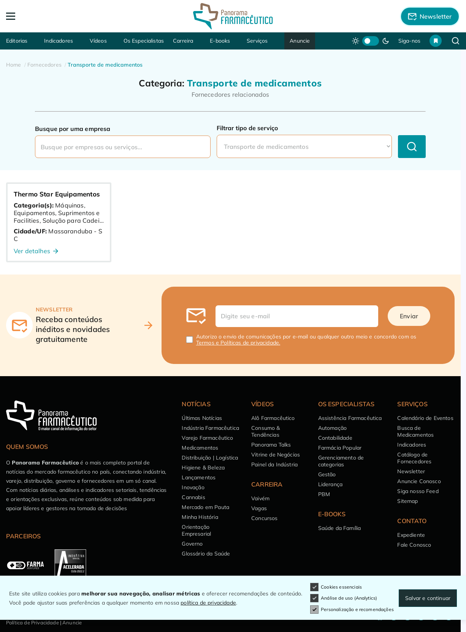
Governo (192, 543)
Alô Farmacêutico (273, 418)
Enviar (409, 316)
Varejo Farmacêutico (207, 437)
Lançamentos (199, 477)
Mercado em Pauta (205, 507)
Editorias (16, 40)
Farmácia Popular (340, 447)
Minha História (200, 517)
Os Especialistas (144, 40)
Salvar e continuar (427, 598)
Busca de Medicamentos (415, 431)
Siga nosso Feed (417, 491)
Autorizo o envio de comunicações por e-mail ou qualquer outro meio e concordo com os (306, 340)
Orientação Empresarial (196, 530)
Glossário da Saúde (206, 553)
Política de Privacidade (32, 622)
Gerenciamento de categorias (341, 461)
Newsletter (411, 471)
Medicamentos (200, 447)
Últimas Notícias (202, 418)
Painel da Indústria (274, 464)
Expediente (411, 534)
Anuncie (300, 40)
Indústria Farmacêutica (210, 428)
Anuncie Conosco (419, 481)
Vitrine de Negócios (275, 454)
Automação (332, 428)
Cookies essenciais (336, 587)
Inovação (193, 487)
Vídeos (98, 40)
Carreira (183, 40)
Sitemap (407, 501)
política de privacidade (208, 602)
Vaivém (260, 498)
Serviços (257, 40)
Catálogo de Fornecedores (414, 458)
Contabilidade (335, 437)
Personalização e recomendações (352, 609)
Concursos (264, 518)
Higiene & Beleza (203, 467)
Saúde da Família (339, 528)
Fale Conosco (414, 544)
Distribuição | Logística (210, 457)
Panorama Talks (271, 444)
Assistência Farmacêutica (350, 418)
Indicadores (58, 40)
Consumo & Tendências (265, 431)
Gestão (327, 474)
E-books (220, 40)
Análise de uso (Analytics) (343, 598)
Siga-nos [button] (409, 40)
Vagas (259, 508)
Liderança (330, 484)
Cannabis (193, 497)
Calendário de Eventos (425, 418)
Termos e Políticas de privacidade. (238, 342)
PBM (324, 494)
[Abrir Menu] (51, 16)
